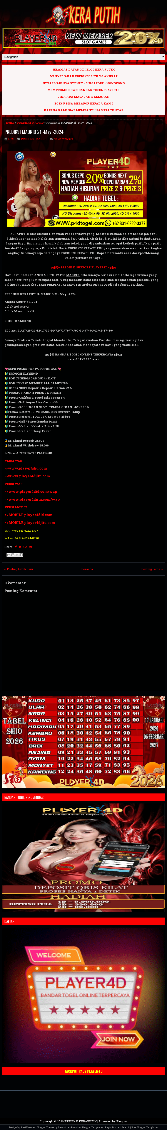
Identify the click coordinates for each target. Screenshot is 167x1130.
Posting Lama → (152, 569)
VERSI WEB (13, 461)
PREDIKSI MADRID (30, 123)
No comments (63, 139)
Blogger (121, 1121)
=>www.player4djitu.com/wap (32, 499)
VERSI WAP (13, 484)
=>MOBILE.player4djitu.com (30, 522)
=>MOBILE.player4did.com (28, 514)
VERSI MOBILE (16, 507)
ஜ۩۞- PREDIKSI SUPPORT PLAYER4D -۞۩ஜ (83, 267)
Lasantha (63, 1127)
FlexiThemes (28, 1127)
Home (10, 123)
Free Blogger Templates (145, 1127)
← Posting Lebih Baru (18, 569)
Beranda (87, 569)
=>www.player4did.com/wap (31, 491)
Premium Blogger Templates (87, 1127)
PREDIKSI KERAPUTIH (80, 1121)
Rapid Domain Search (117, 1127)
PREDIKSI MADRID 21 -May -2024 (34, 131)
